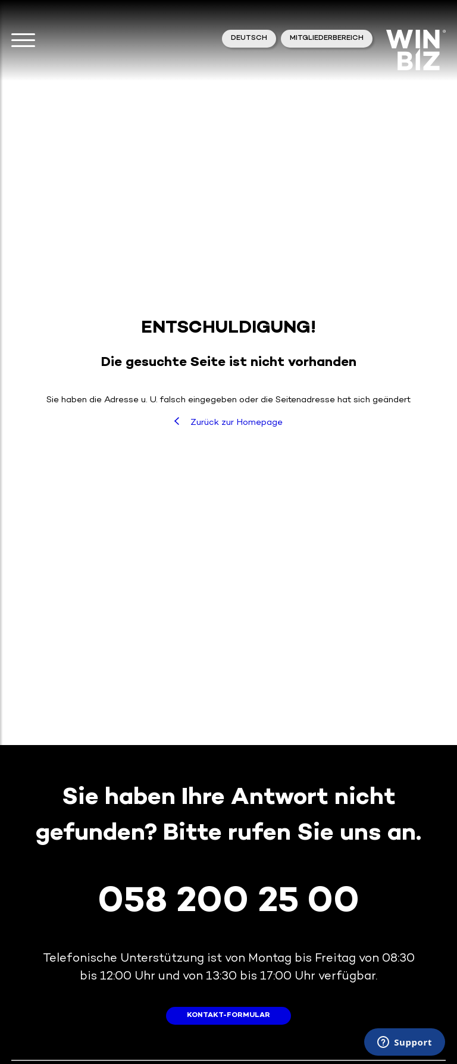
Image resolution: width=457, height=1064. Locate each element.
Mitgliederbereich (327, 38)
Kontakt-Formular (228, 1015)
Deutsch (249, 38)
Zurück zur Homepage (228, 422)
